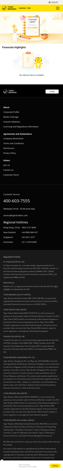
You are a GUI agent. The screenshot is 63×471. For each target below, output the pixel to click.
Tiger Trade (18, 8)
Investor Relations (11, 121)
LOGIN (52, 91)
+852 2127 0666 (29, 227)
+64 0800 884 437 (30, 232)
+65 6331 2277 (28, 237)
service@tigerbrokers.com (15, 215)
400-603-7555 (16, 201)
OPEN (55, 465)
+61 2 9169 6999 (29, 242)
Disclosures (8, 148)
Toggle (57, 8)
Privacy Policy (9, 153)
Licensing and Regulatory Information (21, 126)
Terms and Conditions (13, 143)
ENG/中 (54, 2)
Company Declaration (13, 138)
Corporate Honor (11, 174)
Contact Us (8, 170)
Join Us (6, 165)
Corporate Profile (11, 112)
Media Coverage (10, 117)
